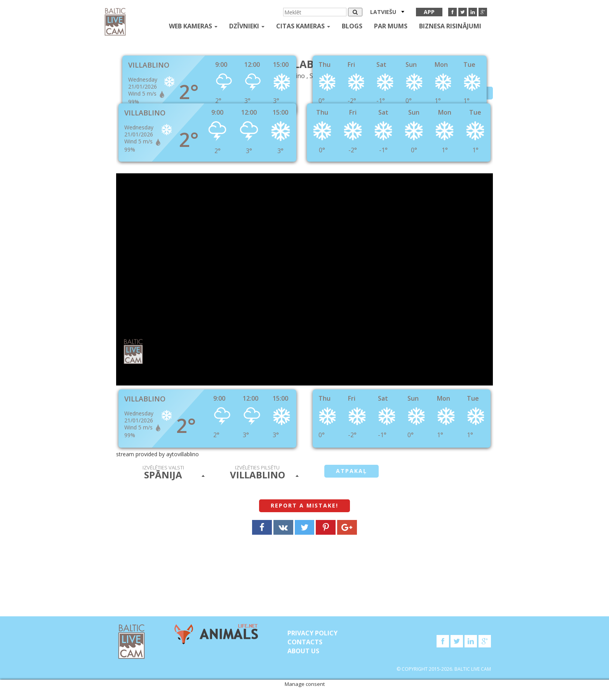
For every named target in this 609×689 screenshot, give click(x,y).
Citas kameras (303, 26)
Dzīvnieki (246, 26)
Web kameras (193, 26)
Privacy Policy (312, 633)
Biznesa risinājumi (450, 26)
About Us (303, 651)
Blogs (352, 26)
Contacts (304, 642)
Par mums (390, 26)
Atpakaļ (351, 470)
